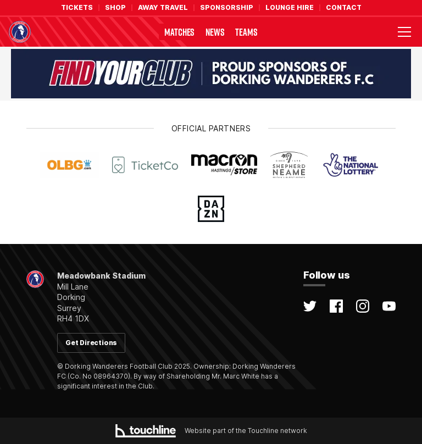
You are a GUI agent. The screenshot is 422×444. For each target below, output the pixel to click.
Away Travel (163, 7)
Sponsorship (226, 7)
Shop (115, 7)
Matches (179, 32)
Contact (344, 7)
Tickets (77, 7)
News (215, 32)
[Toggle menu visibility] (404, 32)
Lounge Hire (289, 7)
